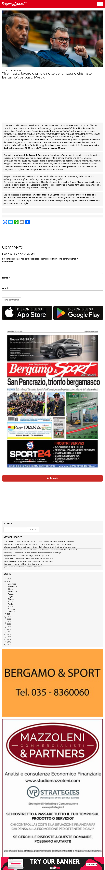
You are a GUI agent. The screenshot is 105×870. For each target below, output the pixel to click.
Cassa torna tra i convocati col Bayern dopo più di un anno (23, 564)
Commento (7, 261)
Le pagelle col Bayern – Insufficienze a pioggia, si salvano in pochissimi (26, 555)
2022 (9, 619)
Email (5, 288)
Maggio (11, 601)
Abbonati (52, 478)
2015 (9, 637)
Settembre (12, 591)
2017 (9, 632)
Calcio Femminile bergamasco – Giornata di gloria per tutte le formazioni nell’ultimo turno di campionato (38, 544)
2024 (9, 614)
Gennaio (11, 611)
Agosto (11, 594)
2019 (9, 626)
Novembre (12, 586)
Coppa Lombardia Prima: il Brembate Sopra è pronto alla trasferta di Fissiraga (28, 561)
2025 (9, 581)
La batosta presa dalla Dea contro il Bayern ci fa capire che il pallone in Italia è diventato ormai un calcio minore (40, 547)
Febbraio (11, 609)
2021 (9, 622)
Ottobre (11, 589)
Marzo (10, 606)
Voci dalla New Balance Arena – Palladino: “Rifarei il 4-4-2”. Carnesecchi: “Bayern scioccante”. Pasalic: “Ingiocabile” (40, 550)
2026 (9, 579)
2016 (9, 634)
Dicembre (12, 584)
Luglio (10, 596)
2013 (9, 642)
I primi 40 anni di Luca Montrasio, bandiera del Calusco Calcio (24, 567)
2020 (9, 624)
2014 (9, 639)
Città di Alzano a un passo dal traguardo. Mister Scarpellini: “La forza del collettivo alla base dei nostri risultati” (40, 541)
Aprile (10, 604)
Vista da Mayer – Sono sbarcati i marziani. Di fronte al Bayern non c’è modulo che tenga (32, 553)
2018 (9, 629)
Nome (5, 277)
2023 (9, 616)
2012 (9, 644)
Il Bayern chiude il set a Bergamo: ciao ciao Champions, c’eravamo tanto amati (29, 558)
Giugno (11, 599)
